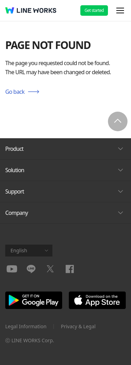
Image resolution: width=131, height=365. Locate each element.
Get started (94, 10)
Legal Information (25, 326)
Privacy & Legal (78, 326)
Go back (14, 92)
